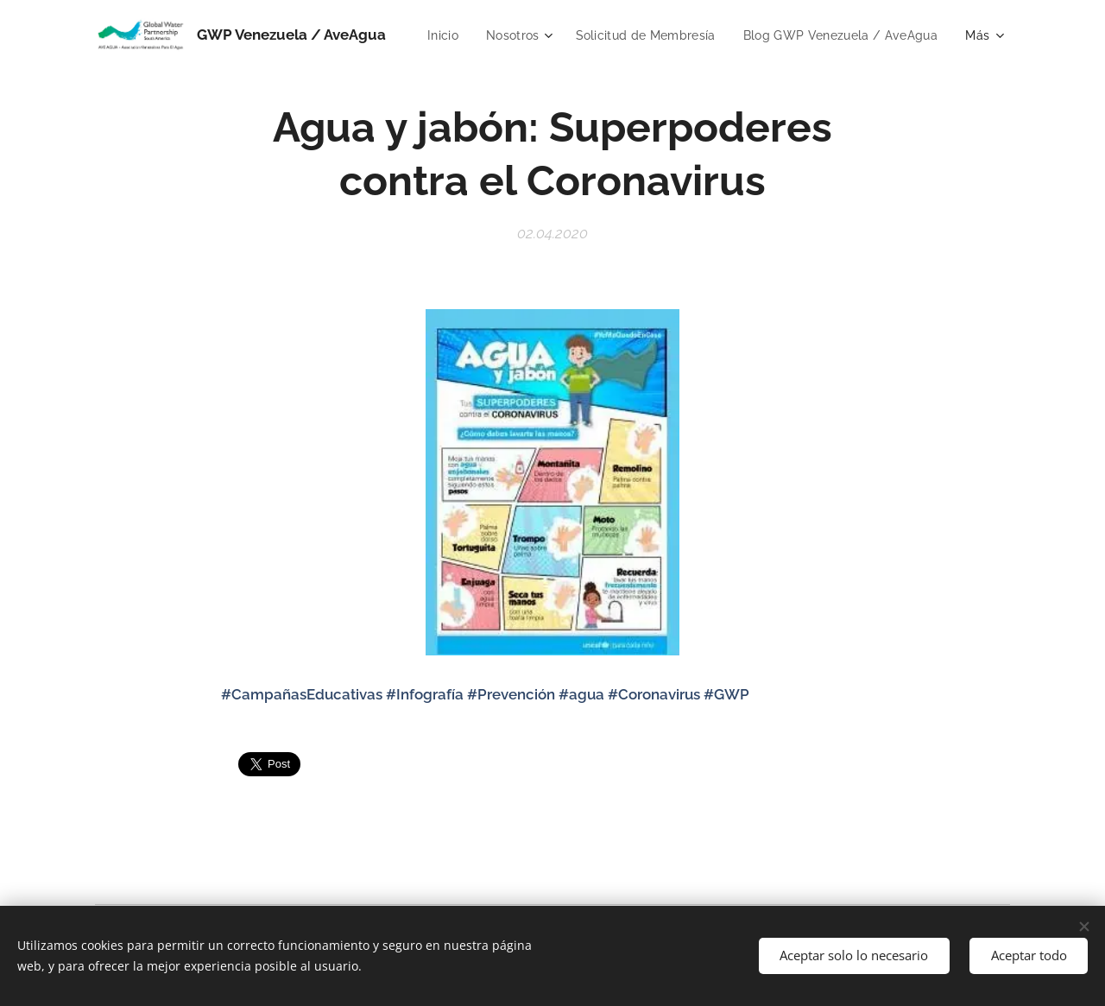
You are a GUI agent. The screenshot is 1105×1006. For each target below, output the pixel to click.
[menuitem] (659, 35)
